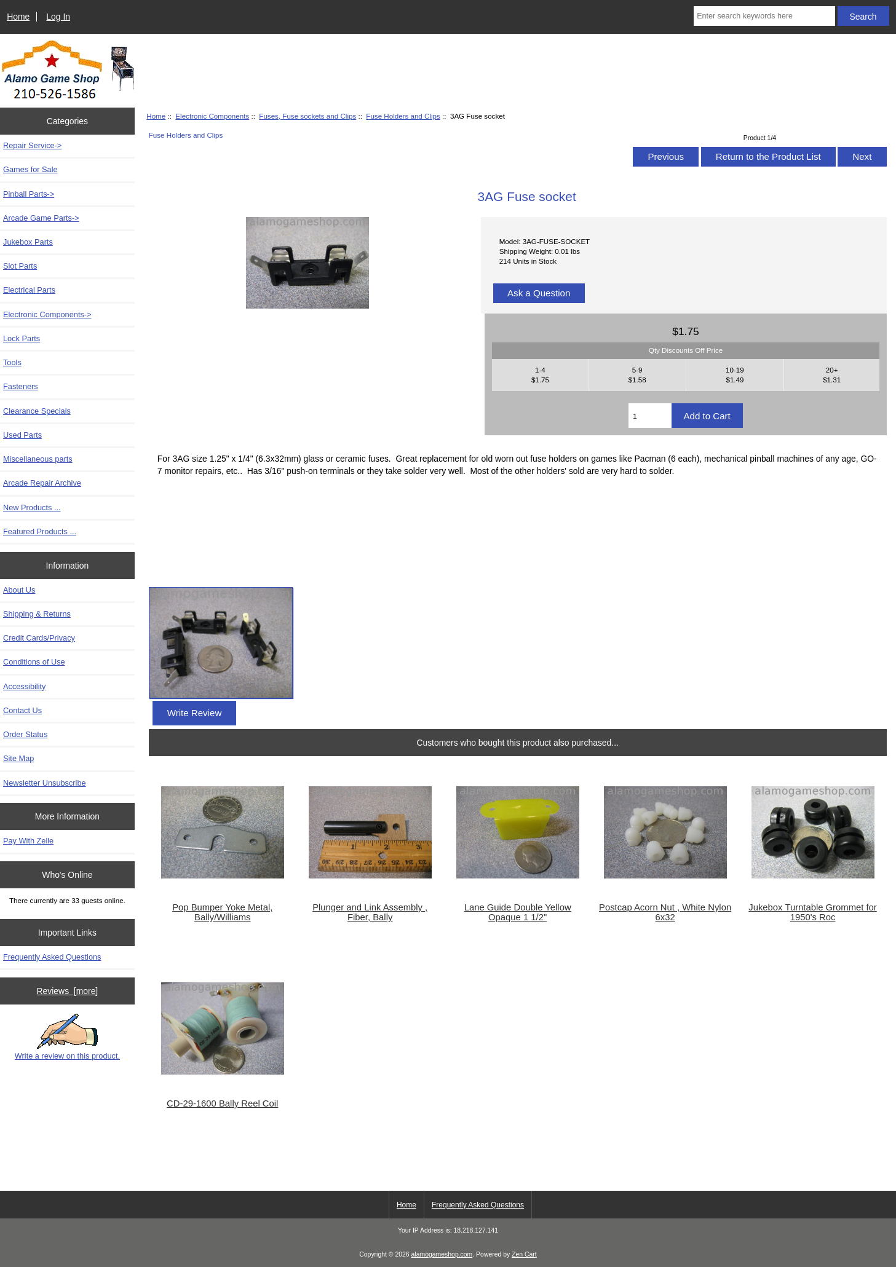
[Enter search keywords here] (764, 16)
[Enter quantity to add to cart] (649, 415)
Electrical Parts (29, 289)
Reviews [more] (67, 991)
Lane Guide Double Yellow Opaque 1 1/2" (517, 912)
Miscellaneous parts (38, 459)
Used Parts (22, 435)
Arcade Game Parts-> (41, 218)
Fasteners (20, 386)
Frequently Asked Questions (52, 956)
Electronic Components (212, 116)
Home (18, 17)
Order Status (25, 734)
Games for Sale (30, 169)
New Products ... (32, 507)
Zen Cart (524, 1254)
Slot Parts (20, 265)
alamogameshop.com (442, 1254)
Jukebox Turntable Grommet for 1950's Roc (812, 912)
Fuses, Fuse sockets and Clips (307, 116)
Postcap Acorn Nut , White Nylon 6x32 (665, 912)
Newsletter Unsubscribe (44, 782)
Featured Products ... (39, 531)
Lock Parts (21, 338)
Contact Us (22, 710)
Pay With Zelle (28, 840)
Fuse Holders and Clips (403, 116)
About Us (19, 589)
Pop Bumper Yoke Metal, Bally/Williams (222, 912)
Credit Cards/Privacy (39, 637)
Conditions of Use (34, 661)
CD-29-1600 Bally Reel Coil (222, 1103)
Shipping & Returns (37, 613)
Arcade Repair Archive (42, 482)
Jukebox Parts (28, 242)
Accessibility (24, 686)
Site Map (18, 758)
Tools (12, 362)
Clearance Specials (37, 411)
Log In (58, 17)
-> (47, 314)
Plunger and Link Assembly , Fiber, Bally (369, 912)
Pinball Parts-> (28, 194)
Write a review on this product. (67, 1037)
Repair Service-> (32, 145)
